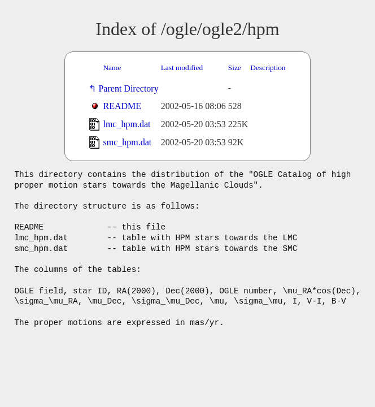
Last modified (182, 67)
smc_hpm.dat (127, 142)
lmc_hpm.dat (126, 124)
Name (112, 67)
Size (234, 67)
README (122, 106)
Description (267, 67)
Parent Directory (130, 88)
